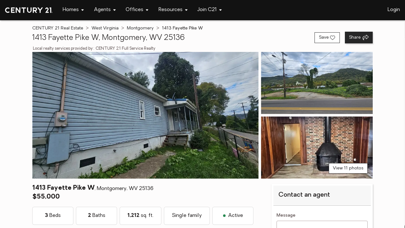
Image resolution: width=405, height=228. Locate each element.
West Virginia (105, 28)
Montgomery (140, 28)
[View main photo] (145, 115)
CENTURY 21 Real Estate (57, 28)
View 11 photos (348, 168)
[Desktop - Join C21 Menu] (209, 10)
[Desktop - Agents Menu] (105, 10)
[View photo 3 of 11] (317, 148)
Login (394, 9)
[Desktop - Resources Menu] (173, 10)
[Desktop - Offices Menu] (137, 10)
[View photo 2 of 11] (317, 83)
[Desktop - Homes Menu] (73, 10)
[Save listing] (327, 37)
